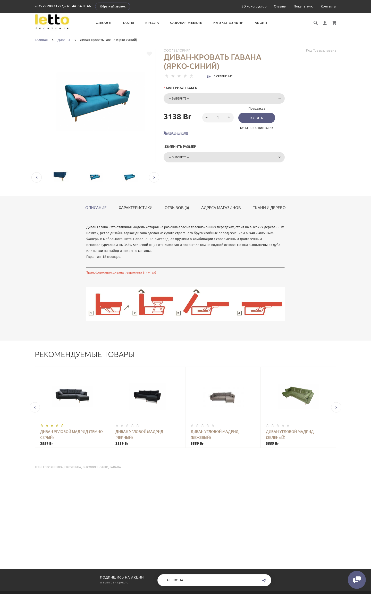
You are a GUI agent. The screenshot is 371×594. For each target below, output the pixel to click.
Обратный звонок (112, 6)
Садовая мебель (186, 22)
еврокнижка (53, 467)
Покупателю (304, 6)
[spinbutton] (218, 117)
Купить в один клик (257, 127)
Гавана (115, 467)
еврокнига (72, 467)
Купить (256, 117)
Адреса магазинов (221, 208)
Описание (96, 208)
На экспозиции (228, 22)
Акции (261, 22)
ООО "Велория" (177, 50)
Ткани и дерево (176, 132)
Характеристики (136, 208)
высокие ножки (95, 467)
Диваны (104, 22)
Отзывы (280, 6)
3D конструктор (254, 6)
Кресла (152, 22)
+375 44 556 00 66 (77, 6)
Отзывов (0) (177, 208)
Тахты (128, 22)
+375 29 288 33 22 (48, 6)
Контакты (328, 6)
